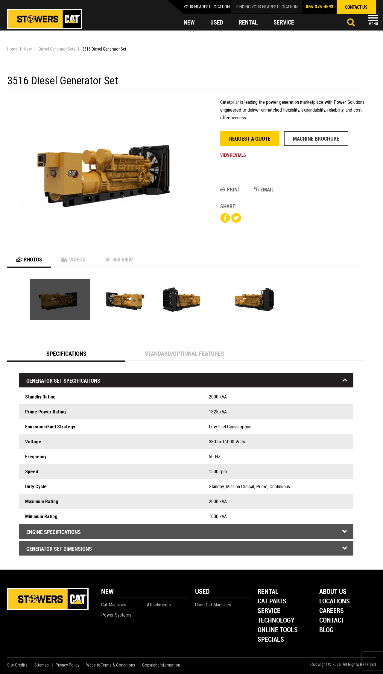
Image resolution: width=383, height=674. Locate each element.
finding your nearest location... (268, 7)
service (283, 22)
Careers (331, 611)
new (189, 22)
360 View (119, 259)
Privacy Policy (67, 665)
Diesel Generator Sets (57, 49)
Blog (326, 630)
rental (248, 22)
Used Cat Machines (213, 605)
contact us (356, 7)
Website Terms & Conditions (110, 665)
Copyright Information (161, 665)
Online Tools (278, 630)
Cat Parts (272, 601)
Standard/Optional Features (184, 354)
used (216, 22)
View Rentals (233, 155)
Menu (373, 24)
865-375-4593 (319, 7)
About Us (332, 592)
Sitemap (41, 665)
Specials (271, 640)
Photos (29, 259)
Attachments (159, 605)
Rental (268, 592)
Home (12, 49)
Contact (331, 621)
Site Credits (17, 665)
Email (264, 189)
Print (230, 189)
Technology (276, 621)
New (28, 49)
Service (269, 611)
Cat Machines (113, 605)
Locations (334, 601)
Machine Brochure (316, 138)
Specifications (66, 354)
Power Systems (116, 615)
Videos (73, 259)
